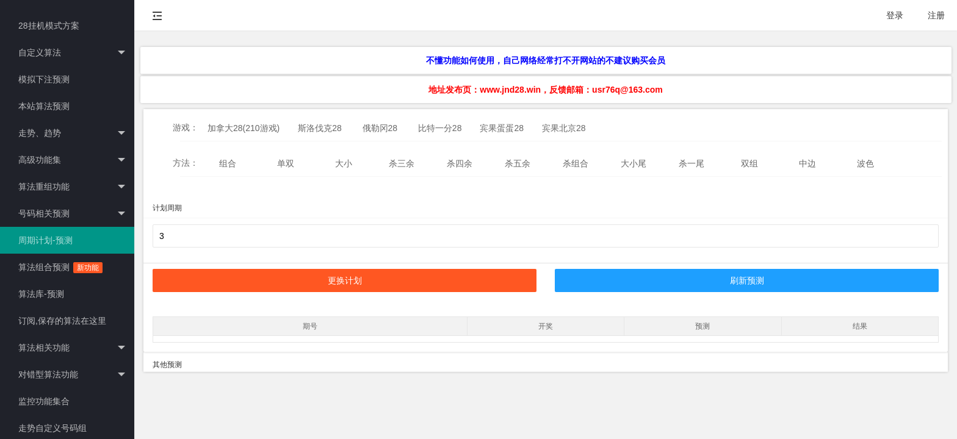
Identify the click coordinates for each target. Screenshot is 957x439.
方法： (185, 163)
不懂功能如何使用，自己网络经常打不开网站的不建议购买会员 (545, 60)
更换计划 (345, 280)
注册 (936, 15)
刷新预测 (747, 280)
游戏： (185, 127)
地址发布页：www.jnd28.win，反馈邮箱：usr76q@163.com (545, 90)
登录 (894, 15)
